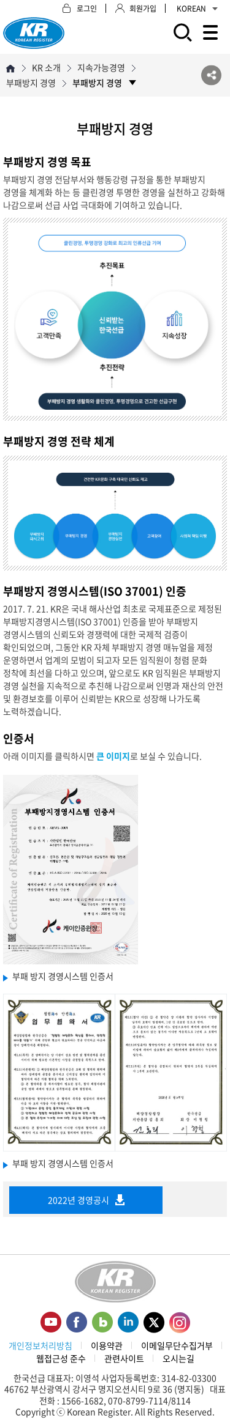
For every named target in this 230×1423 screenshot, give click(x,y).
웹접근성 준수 (61, 1358)
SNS (211, 75)
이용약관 (107, 1345)
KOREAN (197, 8)
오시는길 (178, 1358)
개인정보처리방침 (40, 1345)
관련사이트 (124, 1358)
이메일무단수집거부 (177, 1345)
